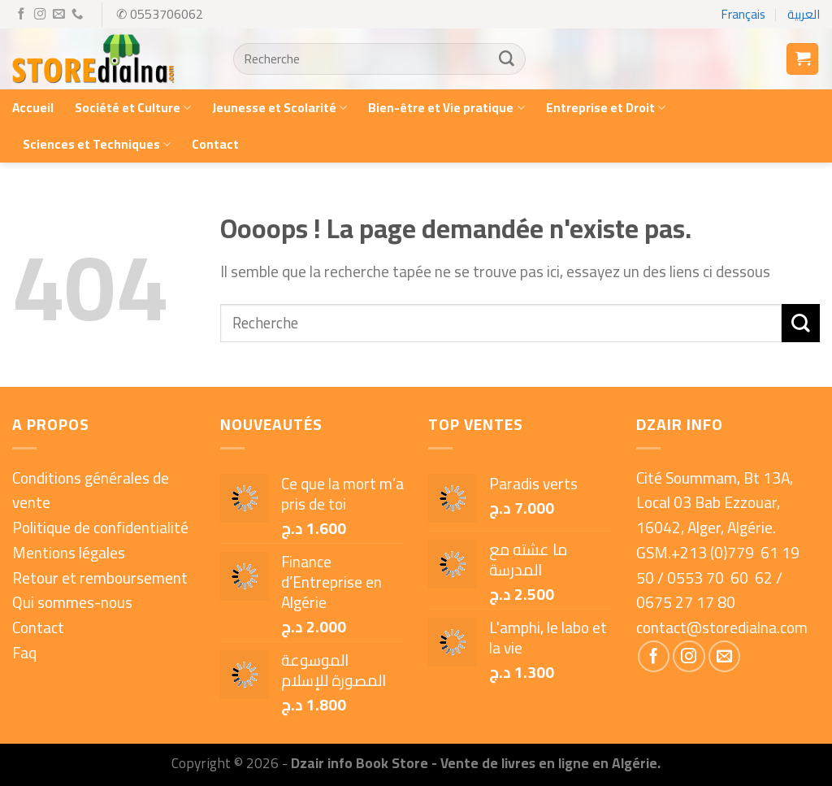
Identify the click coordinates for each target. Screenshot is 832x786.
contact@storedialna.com (722, 627)
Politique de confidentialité (100, 527)
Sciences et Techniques (97, 144)
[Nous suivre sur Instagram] (40, 14)
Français (743, 14)
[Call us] (77, 14)
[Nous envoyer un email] (58, 14)
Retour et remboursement (100, 578)
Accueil (33, 107)
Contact (215, 144)
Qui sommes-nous (72, 602)
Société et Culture (133, 107)
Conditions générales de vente (90, 490)
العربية (803, 14)
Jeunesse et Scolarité (279, 107)
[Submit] (506, 59)
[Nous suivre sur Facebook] (21, 14)
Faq (24, 652)
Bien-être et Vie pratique (446, 107)
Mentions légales (68, 552)
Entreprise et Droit (605, 107)
